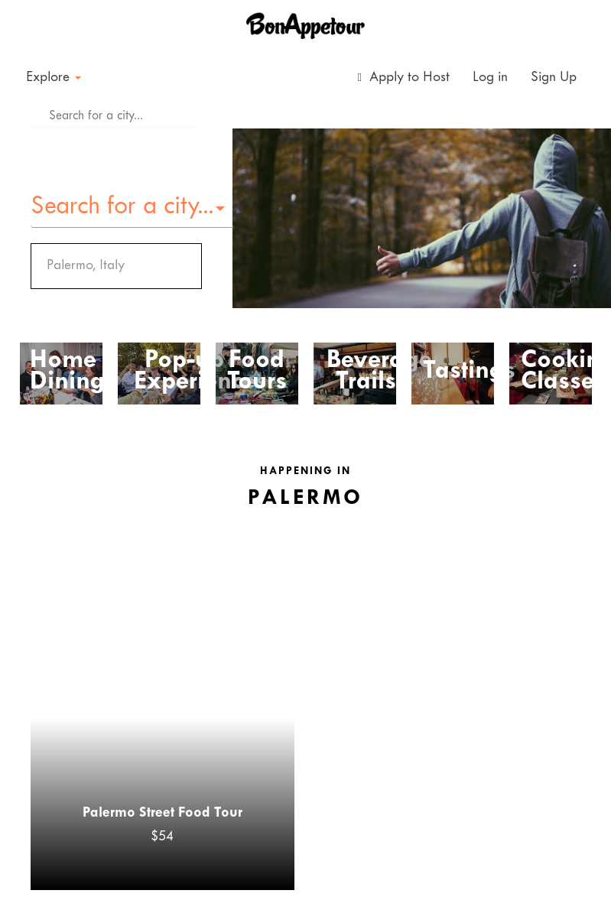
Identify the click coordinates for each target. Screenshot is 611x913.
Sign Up (554, 77)
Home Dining (61, 371)
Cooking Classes (556, 371)
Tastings (457, 371)
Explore (53, 77)
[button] (132, 208)
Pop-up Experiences (184, 371)
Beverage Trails (366, 371)
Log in (490, 77)
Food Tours (257, 371)
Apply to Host (404, 77)
